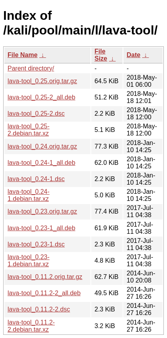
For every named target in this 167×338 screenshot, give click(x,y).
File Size (100, 55)
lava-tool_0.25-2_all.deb (41, 97)
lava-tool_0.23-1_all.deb (41, 228)
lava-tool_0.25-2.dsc (36, 113)
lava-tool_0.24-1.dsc (36, 179)
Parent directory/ (31, 68)
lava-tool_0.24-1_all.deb (41, 162)
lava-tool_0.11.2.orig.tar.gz (45, 276)
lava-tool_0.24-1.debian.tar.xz (29, 195)
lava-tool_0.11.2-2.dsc (39, 309)
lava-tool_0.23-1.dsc (36, 244)
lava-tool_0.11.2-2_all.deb (44, 293)
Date (133, 55)
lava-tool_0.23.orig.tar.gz (42, 211)
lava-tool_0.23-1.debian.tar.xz (29, 260)
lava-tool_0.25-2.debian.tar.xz (29, 130)
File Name (23, 55)
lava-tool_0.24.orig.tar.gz (42, 146)
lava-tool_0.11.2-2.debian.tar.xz (31, 326)
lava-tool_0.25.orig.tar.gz (42, 81)
